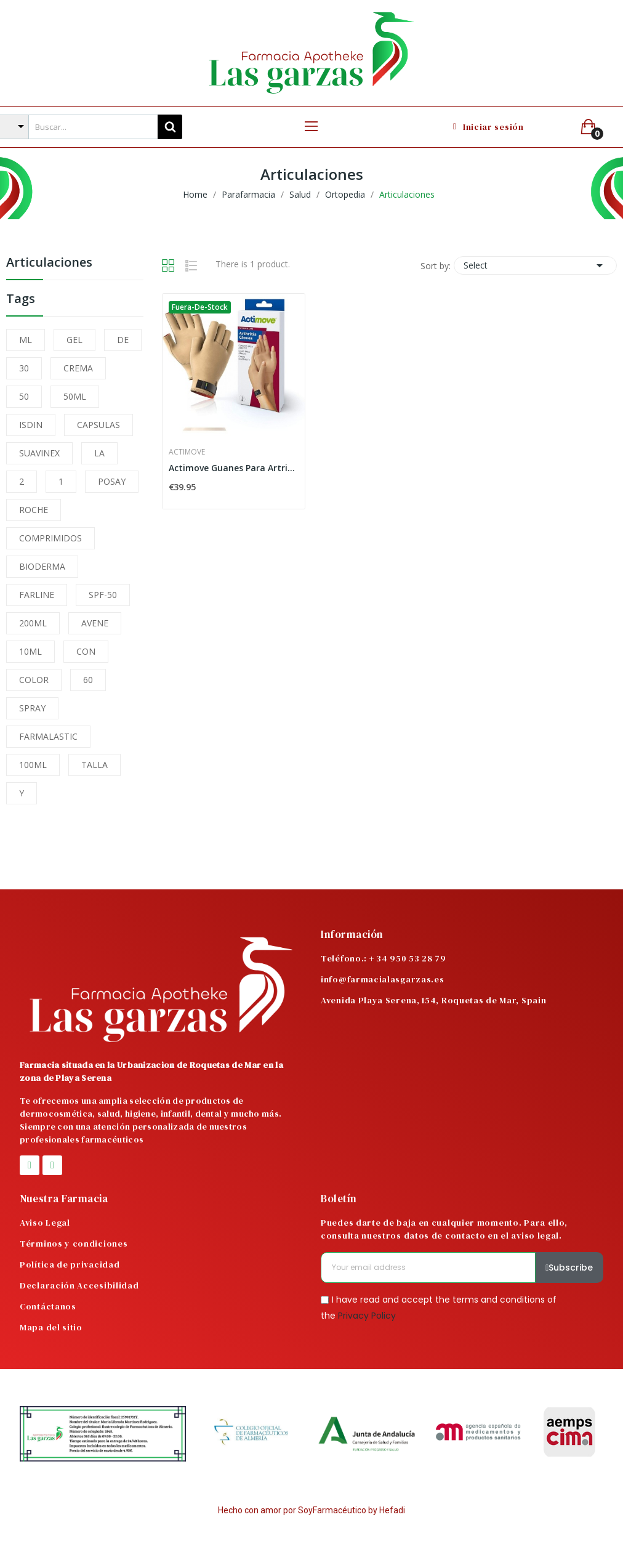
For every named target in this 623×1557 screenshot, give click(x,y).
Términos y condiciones (73, 1243)
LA (99, 453)
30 (24, 368)
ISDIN (30, 425)
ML (25, 340)
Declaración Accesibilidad (79, 1285)
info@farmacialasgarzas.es (382, 979)
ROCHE (33, 510)
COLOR (34, 679)
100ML (33, 764)
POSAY (112, 481)
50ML (74, 396)
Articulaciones (49, 263)
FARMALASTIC (48, 736)
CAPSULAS (98, 425)
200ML (33, 623)
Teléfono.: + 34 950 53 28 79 (383, 958)
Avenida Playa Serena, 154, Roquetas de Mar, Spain (433, 1000)
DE (123, 340)
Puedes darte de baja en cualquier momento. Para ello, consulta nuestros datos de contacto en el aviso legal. (444, 1229)
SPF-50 (103, 595)
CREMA (78, 368)
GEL (74, 340)
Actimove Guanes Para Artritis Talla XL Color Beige (234, 468)
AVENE (94, 623)
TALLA (94, 764)
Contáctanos (48, 1306)
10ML (30, 651)
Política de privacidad (69, 1264)
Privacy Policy (367, 1315)
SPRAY (32, 708)
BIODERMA (42, 566)
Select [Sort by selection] (535, 265)
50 (24, 396)
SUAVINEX (39, 453)
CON (85, 651)
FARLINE (36, 595)
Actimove (187, 452)
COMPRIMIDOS (50, 538)
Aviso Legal (45, 1222)
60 (88, 679)
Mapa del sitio (51, 1327)
